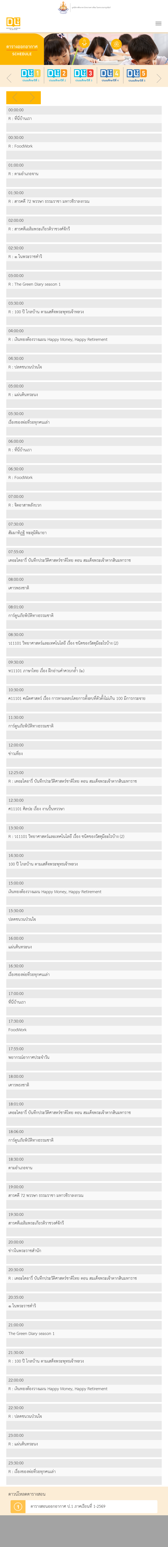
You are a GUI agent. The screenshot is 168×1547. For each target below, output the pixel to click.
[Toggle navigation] (158, 18)
